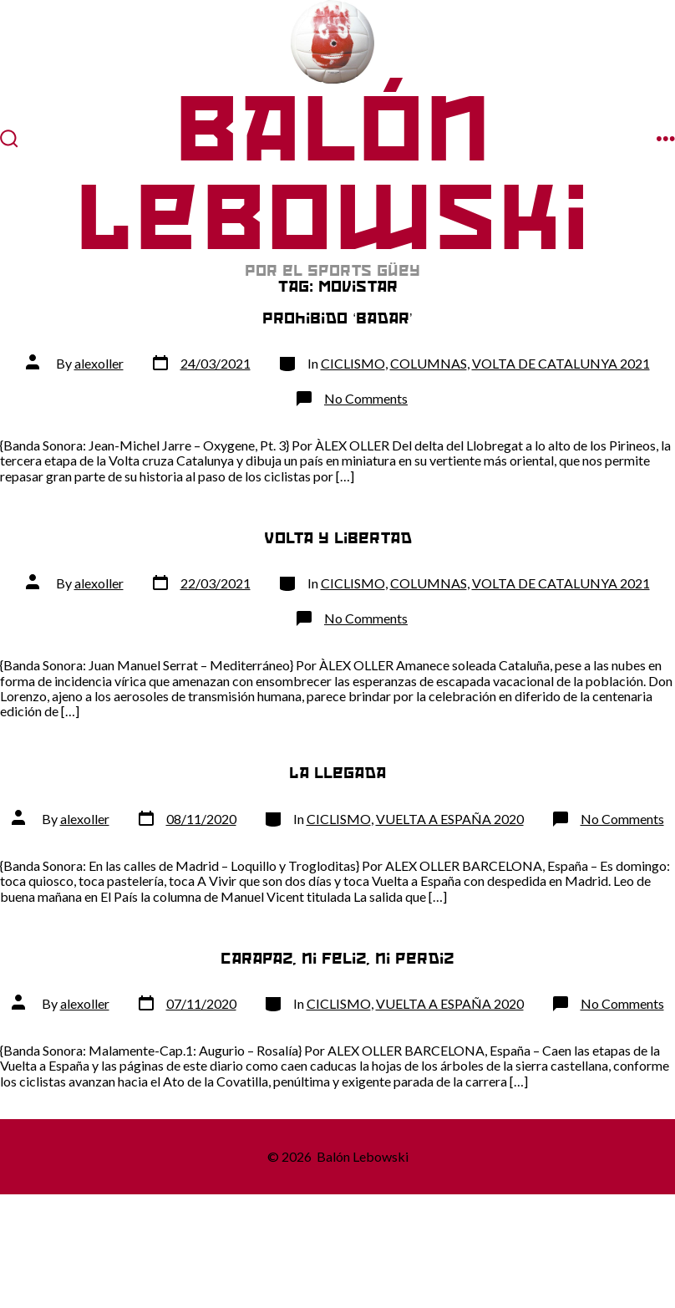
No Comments (366, 398)
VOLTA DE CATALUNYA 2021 (561, 363)
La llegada (337, 772)
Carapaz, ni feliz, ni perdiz (337, 958)
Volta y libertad (338, 538)
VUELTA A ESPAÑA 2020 (450, 819)
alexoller (99, 363)
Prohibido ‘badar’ (337, 318)
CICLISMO (353, 363)
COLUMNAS (428, 363)
